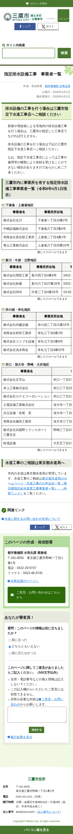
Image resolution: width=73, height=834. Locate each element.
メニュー (63, 18)
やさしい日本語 (39, 3)
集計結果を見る (21, 740)
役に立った (18, 640)
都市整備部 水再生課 (57, 86)
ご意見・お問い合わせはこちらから (38, 595)
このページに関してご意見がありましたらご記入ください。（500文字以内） (36, 670)
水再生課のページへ (25, 581)
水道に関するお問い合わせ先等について (32, 519)
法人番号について (49, 812)
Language (50, 18)
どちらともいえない (24, 646)
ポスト (48, 26)
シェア (24, 26)
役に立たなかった (23, 653)
